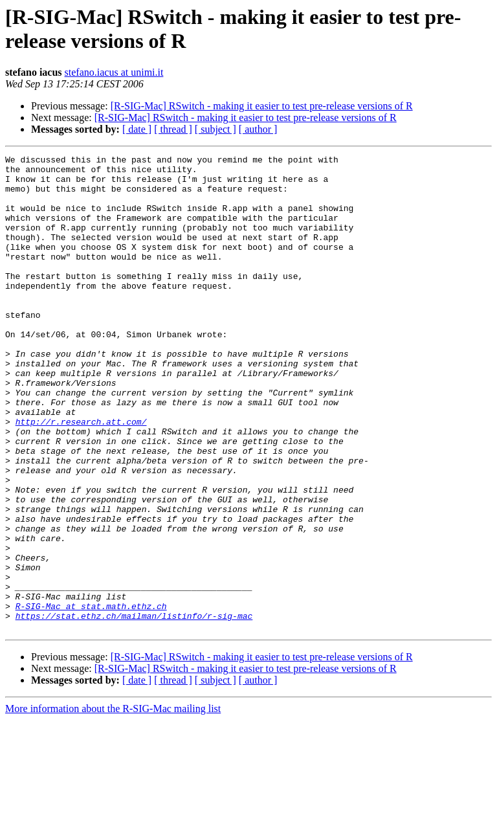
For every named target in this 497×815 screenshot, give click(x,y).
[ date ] (136, 129)
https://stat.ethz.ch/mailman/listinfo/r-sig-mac (134, 709)
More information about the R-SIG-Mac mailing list (113, 803)
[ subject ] (215, 129)
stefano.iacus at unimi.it (114, 72)
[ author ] (258, 129)
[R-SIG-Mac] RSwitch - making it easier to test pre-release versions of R (262, 105)
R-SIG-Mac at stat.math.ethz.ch (91, 697)
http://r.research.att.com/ (81, 476)
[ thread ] (173, 129)
